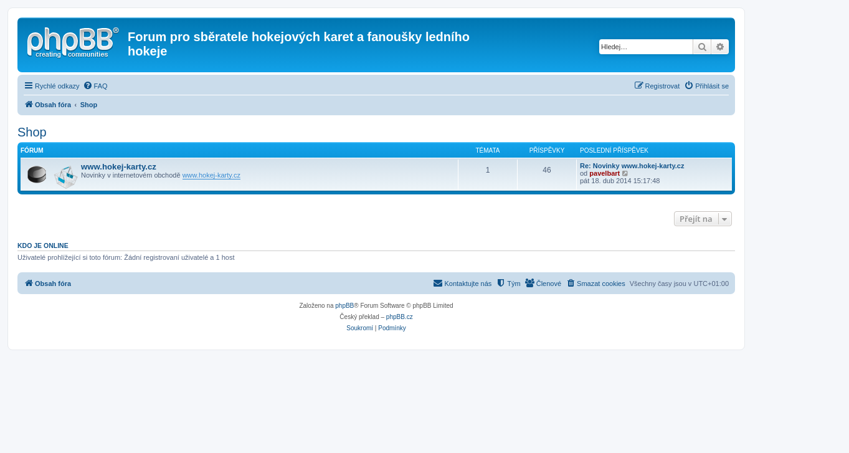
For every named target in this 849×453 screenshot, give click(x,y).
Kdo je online (43, 245)
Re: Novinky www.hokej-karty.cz (632, 165)
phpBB (344, 305)
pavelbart (604, 173)
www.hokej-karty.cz (118, 166)
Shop (32, 132)
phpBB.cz (399, 316)
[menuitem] (95, 86)
